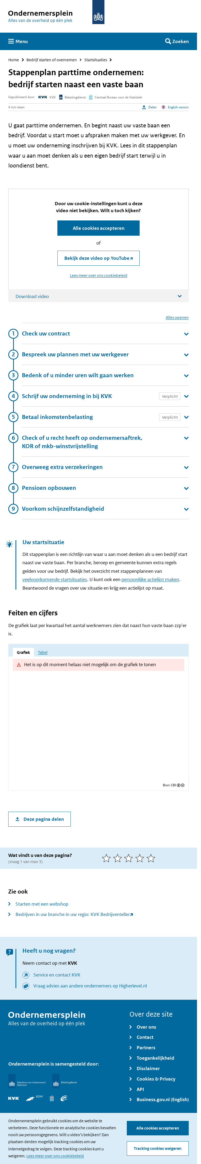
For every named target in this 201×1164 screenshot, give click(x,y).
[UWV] (64, 1098)
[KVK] (13, 1098)
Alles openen (177, 317)
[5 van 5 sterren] (152, 858)
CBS (173, 785)
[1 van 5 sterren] (107, 858)
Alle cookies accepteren (157, 1128)
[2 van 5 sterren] (118, 858)
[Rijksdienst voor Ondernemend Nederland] (26, 1081)
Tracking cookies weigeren (158, 1148)
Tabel (43, 652)
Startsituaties (95, 59)
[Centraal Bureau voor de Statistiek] (52, 1098)
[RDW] (34, 1098)
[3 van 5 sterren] (129, 858)
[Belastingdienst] (64, 1081)
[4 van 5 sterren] (141, 858)
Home (13, 59)
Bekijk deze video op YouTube (96, 258)
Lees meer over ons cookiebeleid (55, 1155)
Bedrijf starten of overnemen (51, 59)
